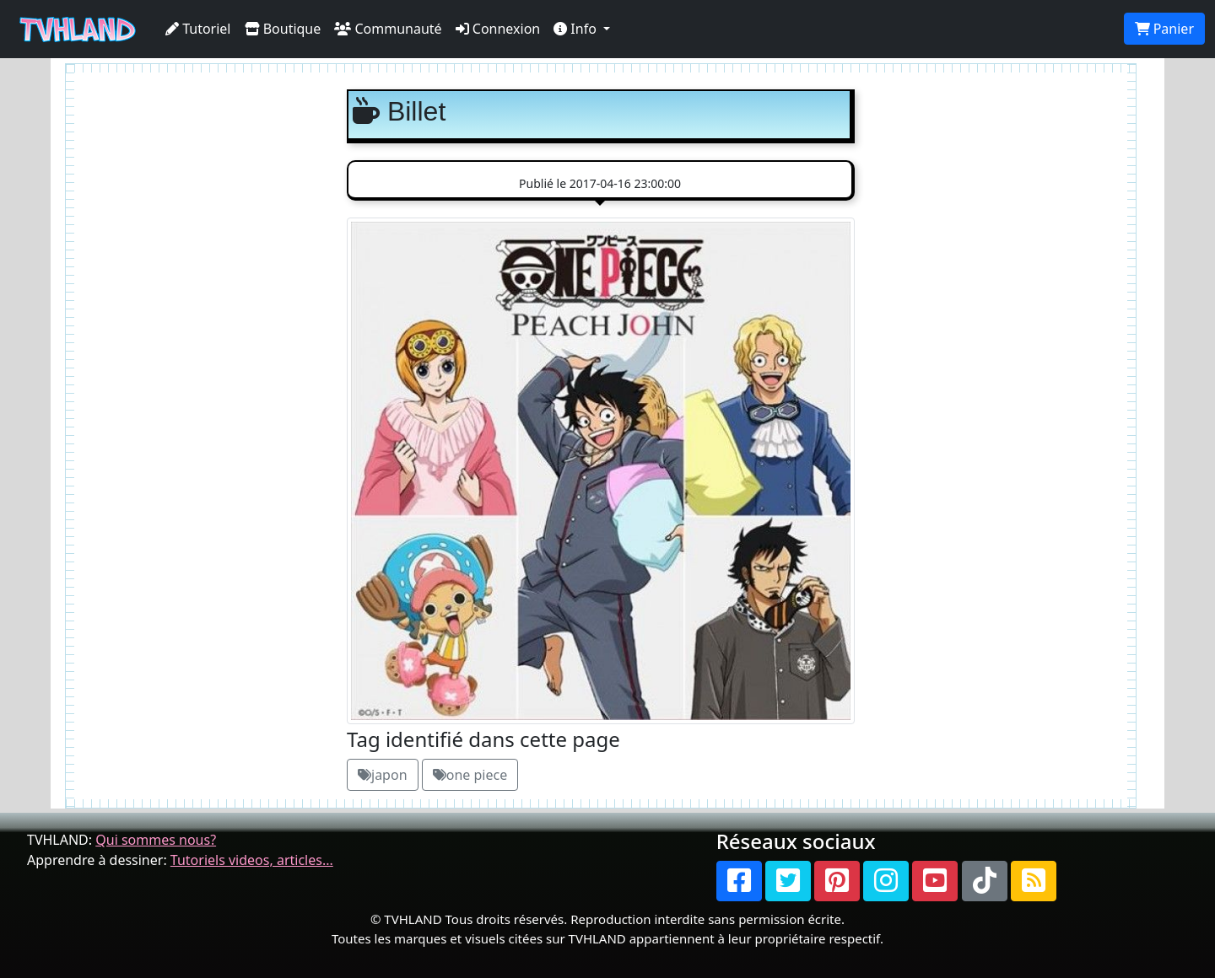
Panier (1164, 28)
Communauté (387, 28)
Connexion (498, 28)
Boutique (283, 28)
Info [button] (577, 28)
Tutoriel (198, 28)
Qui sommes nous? (155, 839)
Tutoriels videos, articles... (251, 860)
